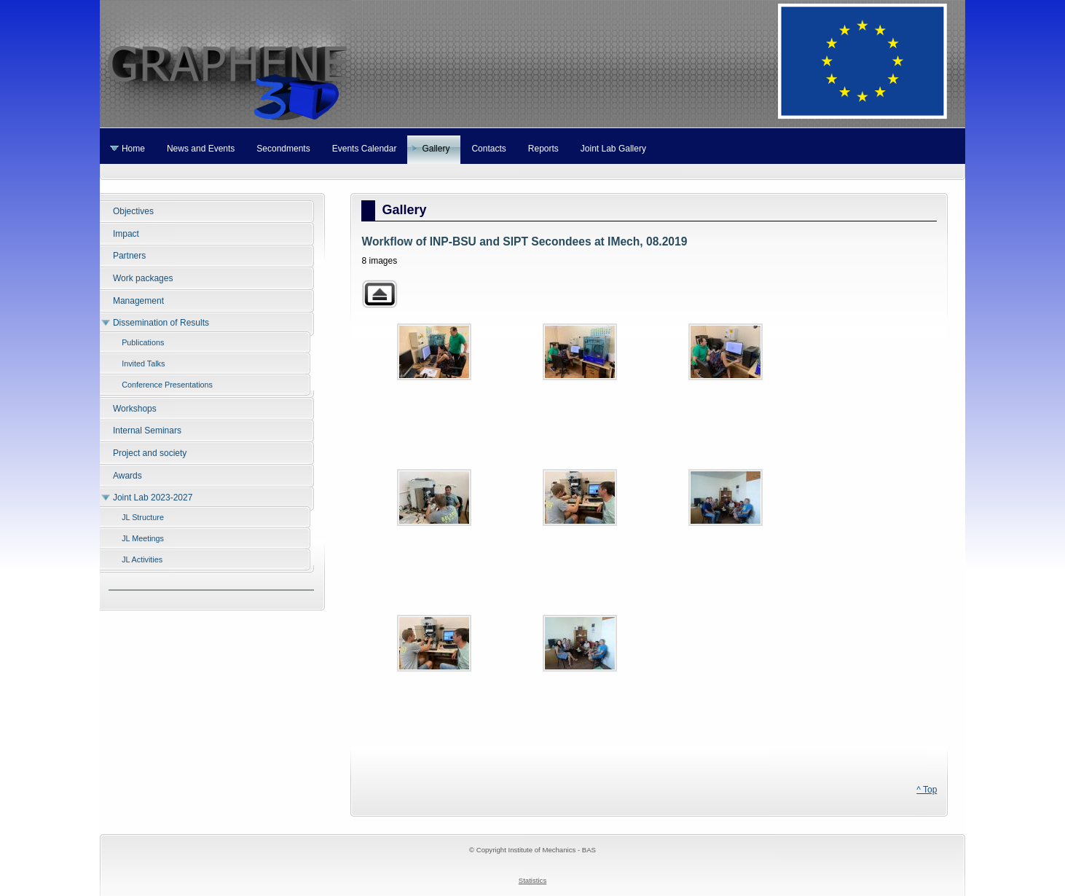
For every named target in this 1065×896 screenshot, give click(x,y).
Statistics (532, 880)
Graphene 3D (532, 63)
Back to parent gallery (379, 294)
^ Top (926, 790)
